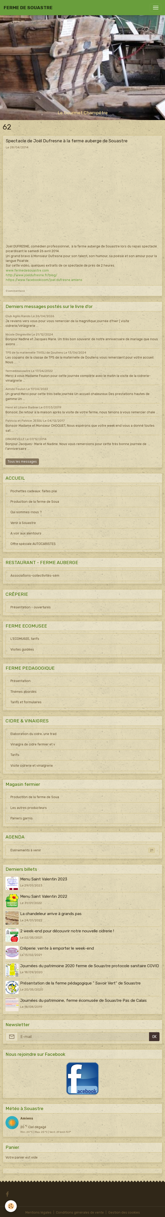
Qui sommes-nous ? (26, 512)
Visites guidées (22, 649)
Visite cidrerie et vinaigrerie (31, 765)
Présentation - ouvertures (30, 607)
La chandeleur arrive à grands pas (51, 913)
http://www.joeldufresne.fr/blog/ (31, 275)
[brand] (28, 7)
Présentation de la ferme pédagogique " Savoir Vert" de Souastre (80, 982)
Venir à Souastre (23, 523)
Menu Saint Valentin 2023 (43, 879)
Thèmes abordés (23, 692)
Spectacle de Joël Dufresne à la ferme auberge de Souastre (66, 140)
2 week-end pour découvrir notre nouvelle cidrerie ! (67, 930)
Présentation (20, 681)
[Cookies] (11, 1206)
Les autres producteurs (28, 808)
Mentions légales (38, 1211)
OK (154, 1035)
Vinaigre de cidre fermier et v (32, 744)
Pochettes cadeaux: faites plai (33, 491)
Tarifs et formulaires (26, 702)
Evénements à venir (82, 850)
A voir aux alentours (25, 533)
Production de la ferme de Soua (34, 502)
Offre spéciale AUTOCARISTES (33, 544)
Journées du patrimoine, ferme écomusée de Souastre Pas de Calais (83, 999)
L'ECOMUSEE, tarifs (24, 639)
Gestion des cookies (124, 1211)
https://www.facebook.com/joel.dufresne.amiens (44, 280)
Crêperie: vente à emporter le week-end (57, 947)
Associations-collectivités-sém (34, 575)
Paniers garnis (21, 818)
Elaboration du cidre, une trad (33, 734)
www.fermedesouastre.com (27, 270)
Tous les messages (22, 461)
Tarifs (14, 755)
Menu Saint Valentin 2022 (43, 896)
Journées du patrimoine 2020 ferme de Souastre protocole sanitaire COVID (89, 964)
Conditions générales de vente (80, 1211)
